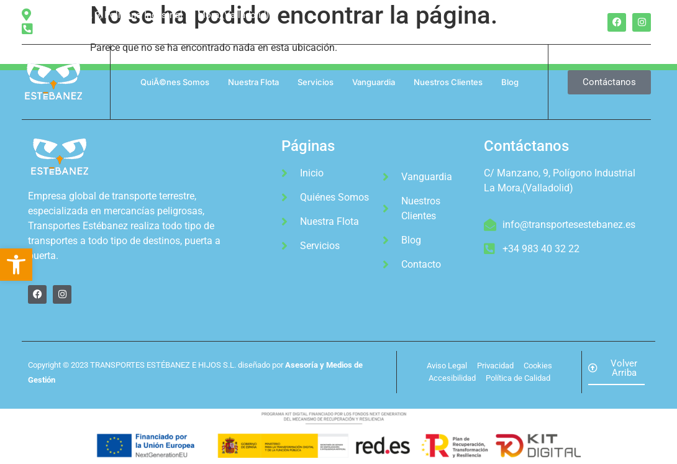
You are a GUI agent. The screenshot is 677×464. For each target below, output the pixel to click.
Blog (510, 82)
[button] (16, 264)
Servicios (316, 82)
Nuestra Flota (253, 82)
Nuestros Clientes (448, 82)
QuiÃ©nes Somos (174, 82)
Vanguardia (373, 82)
